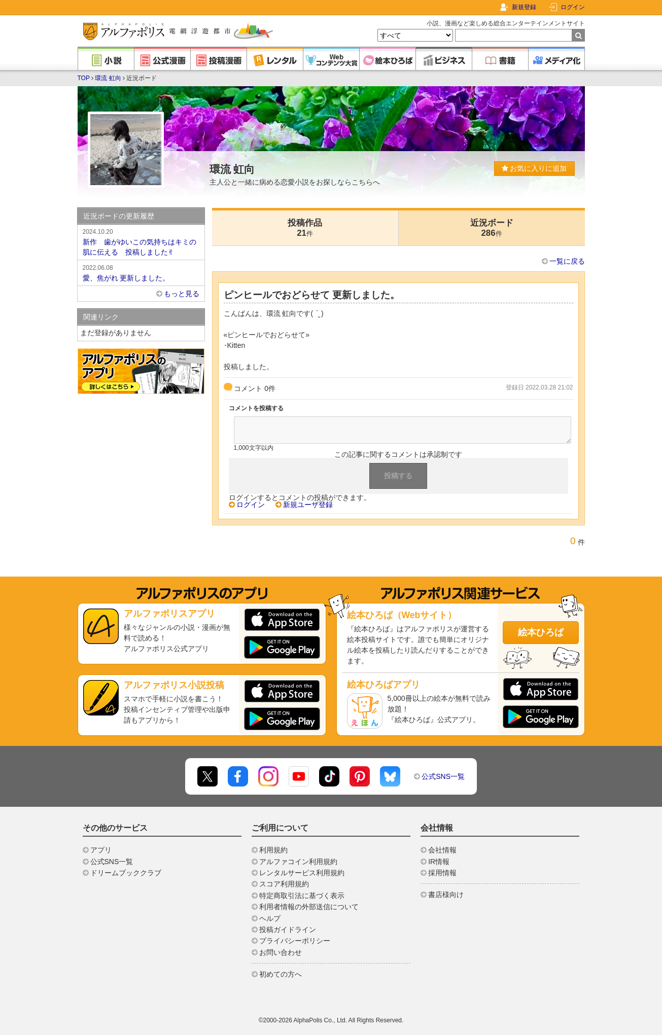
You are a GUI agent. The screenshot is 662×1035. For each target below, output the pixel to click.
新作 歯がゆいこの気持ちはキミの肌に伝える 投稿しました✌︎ (141, 241)
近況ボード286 (491, 228)
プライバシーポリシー (294, 941)
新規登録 (524, 7)
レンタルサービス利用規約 (301, 873)
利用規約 (273, 850)
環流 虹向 (108, 78)
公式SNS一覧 (443, 776)
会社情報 (442, 850)
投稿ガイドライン (287, 929)
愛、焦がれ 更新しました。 (141, 272)
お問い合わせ (280, 952)
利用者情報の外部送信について (309, 907)
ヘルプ (270, 918)
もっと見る (181, 294)
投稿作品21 (305, 228)
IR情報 (438, 862)
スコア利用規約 (284, 884)
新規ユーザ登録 (308, 505)
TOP (84, 78)
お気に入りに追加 (534, 168)
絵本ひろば (541, 632)
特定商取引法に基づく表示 (301, 895)
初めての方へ (280, 974)
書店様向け (446, 894)
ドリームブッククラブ (125, 873)
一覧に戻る (567, 261)
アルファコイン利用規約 (298, 862)
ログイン (573, 7)
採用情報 (442, 873)
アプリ (101, 850)
